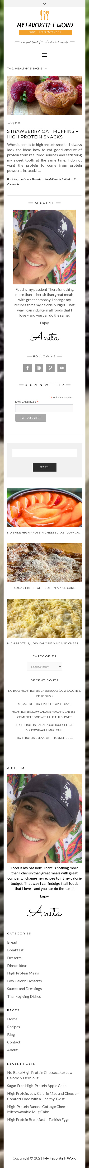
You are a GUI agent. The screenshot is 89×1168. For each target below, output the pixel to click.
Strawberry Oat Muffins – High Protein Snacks (42, 134)
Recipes (13, 1026)
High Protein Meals (23, 973)
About (12, 1049)
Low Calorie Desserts (30, 179)
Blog (11, 1034)
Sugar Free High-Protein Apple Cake (44, 704)
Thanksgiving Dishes (24, 996)
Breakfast (12, 179)
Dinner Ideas (17, 965)
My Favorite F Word (59, 1158)
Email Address (26, 402)
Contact (13, 1042)
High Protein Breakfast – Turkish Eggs (44, 738)
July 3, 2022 (13, 123)
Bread (12, 942)
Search (45, 467)
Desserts (14, 957)
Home (12, 1019)
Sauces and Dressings (24, 988)
